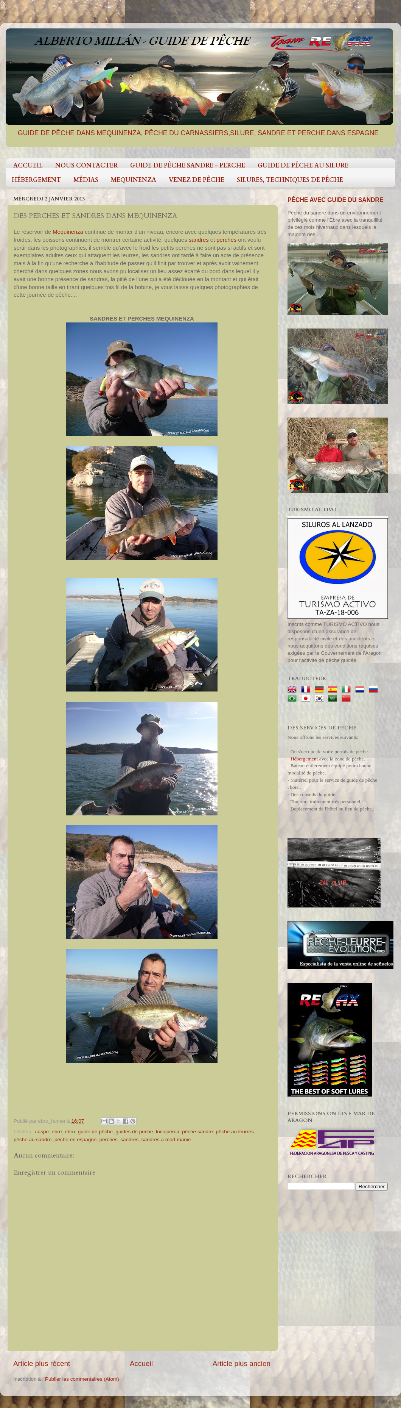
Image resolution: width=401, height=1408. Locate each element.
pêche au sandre (33, 1139)
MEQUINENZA (133, 180)
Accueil (141, 1363)
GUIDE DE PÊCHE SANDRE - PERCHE (187, 165)
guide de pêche (95, 1131)
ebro (70, 1131)
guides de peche (134, 1131)
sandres (199, 240)
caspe (42, 1131)
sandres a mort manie (166, 1139)
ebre (57, 1131)
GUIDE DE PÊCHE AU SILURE (303, 165)
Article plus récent (41, 1363)
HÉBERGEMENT (36, 180)
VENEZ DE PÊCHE (196, 180)
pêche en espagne (75, 1139)
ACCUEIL (28, 165)
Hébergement (304, 759)
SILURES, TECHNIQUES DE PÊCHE (290, 180)
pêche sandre (197, 1131)
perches (227, 240)
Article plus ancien (241, 1363)
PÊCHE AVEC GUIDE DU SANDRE (335, 200)
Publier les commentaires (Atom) (82, 1379)
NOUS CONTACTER (86, 165)
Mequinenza (69, 232)
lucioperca (167, 1131)
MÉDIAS (85, 180)
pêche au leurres (235, 1131)
